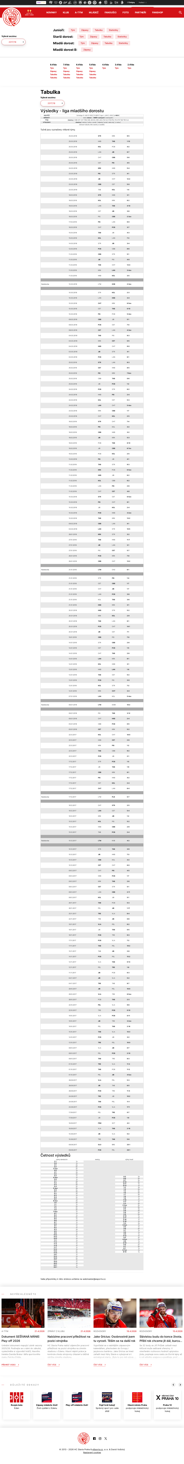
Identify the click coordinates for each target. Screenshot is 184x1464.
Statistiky (113, 27)
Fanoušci (110, 10)
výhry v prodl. (92, 120)
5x (76, 1164)
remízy (84, 120)
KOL (94, 118)
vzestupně (109, 115)
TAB (121, 118)
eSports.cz (97, 1447)
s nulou (117, 120)
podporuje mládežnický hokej (137, 1400)
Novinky (51, 10)
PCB (110, 118)
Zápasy (84, 27)
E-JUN (85, 113)
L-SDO (111, 113)
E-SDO (91, 113)
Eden (16, 1398)
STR (118, 118)
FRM (85, 118)
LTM (103, 118)
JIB (92, 118)
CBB (75, 118)
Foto (126, 10)
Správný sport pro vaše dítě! (107, 1400)
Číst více (54, 1362)
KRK (97, 118)
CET (79, 118)
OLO (106, 118)
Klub (66, 10)
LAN (100, 118)
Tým (73, 27)
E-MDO (96, 113)
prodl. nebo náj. (109, 120)
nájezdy (100, 120)
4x (77, 1163)
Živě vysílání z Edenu (47, 1398)
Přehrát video (10, 1362)
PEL (113, 118)
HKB (88, 118)
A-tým (79, 10)
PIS (116, 118)
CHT (82, 118)
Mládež (94, 10)
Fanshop (157, 10)
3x (77, 1186)
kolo (84, 115)
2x (76, 1166)
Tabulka (98, 27)
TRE (124, 118)
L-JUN (105, 113)
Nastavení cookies (92, 1450)
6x (76, 1181)
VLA (127, 118)
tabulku (87, 122)
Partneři (140, 10)
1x (76, 1159)
